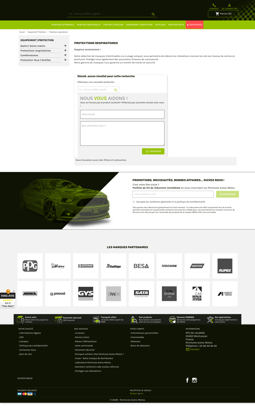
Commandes (137, 346)
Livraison (80, 342)
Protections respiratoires (35, 59)
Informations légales (30, 342)
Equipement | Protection (37, 49)
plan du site (25, 363)
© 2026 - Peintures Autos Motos (127, 409)
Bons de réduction (140, 355)
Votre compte (137, 338)
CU (142, 403)
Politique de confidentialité (33, 355)
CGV (21, 346)
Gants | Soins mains (32, 55)
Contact (214, 6)
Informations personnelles (144, 342)
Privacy (134, 403)
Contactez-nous (27, 359)
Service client (82, 346)
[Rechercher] (124, 23)
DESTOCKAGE (194, 34)
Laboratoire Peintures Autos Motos (93, 371)
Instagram (194, 389)
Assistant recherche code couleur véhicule (97, 376)
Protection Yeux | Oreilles (35, 69)
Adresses (135, 350)
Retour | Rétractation (86, 350)
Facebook (187, 389)
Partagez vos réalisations (88, 380)
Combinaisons (29, 64)
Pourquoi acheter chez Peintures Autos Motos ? (99, 363)
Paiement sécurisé (84, 359)
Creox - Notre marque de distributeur (94, 367)
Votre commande (84, 355)
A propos (23, 350)
